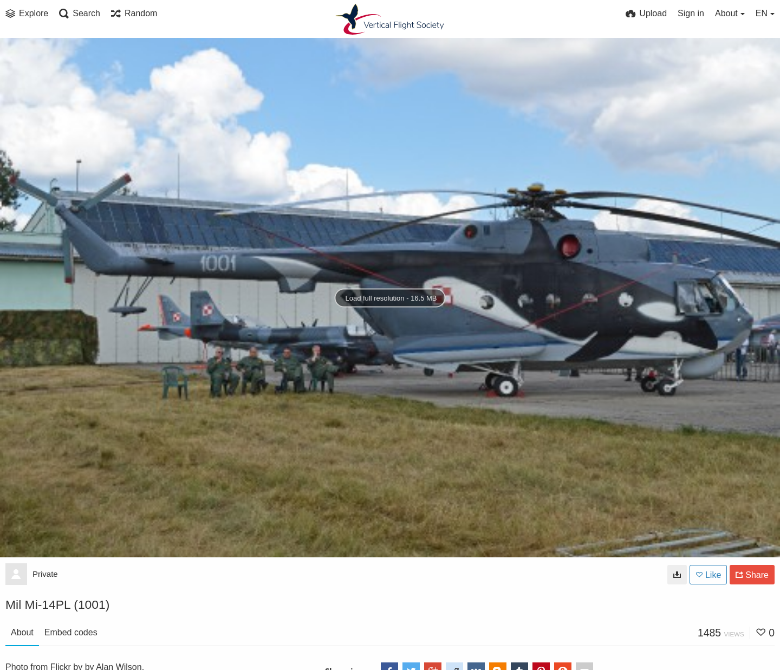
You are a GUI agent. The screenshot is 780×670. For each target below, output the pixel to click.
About (22, 632)
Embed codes (71, 632)
